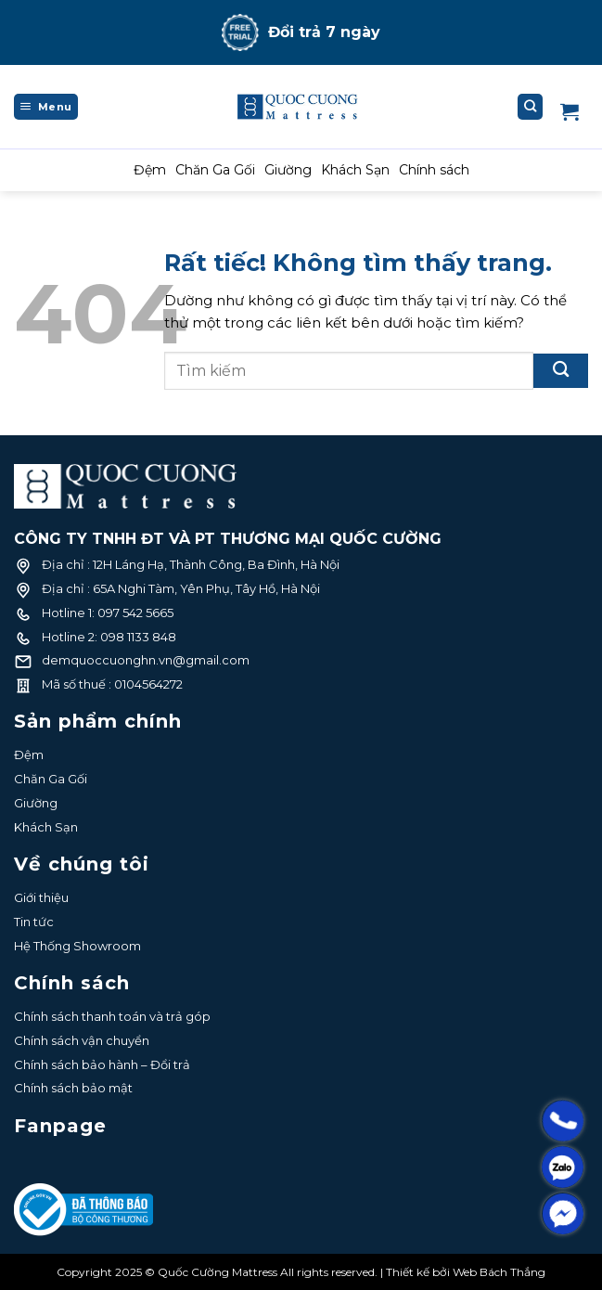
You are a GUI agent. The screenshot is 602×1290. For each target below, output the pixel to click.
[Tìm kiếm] (531, 107)
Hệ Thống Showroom (77, 945)
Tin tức (34, 921)
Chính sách (434, 169)
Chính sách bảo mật (73, 1087)
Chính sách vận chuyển (81, 1040)
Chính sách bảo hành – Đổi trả (102, 1064)
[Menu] (46, 107)
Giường (288, 169)
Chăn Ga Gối (215, 169)
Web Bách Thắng (499, 1272)
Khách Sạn (355, 169)
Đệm (150, 169)
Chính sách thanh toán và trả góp (112, 1016)
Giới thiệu (41, 897)
